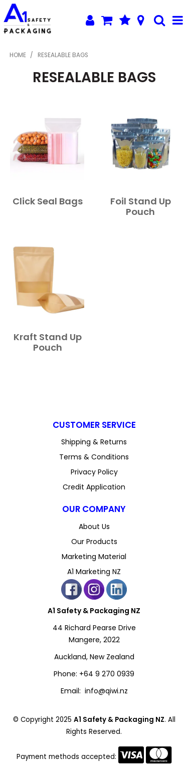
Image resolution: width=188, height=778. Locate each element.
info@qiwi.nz (106, 691)
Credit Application (94, 487)
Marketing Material (94, 557)
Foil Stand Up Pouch (140, 206)
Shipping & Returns (94, 442)
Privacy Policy (94, 472)
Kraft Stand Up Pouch (48, 342)
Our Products (94, 542)
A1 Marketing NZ (94, 572)
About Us (94, 527)
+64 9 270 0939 (106, 674)
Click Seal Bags (48, 201)
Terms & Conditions (94, 457)
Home (18, 55)
